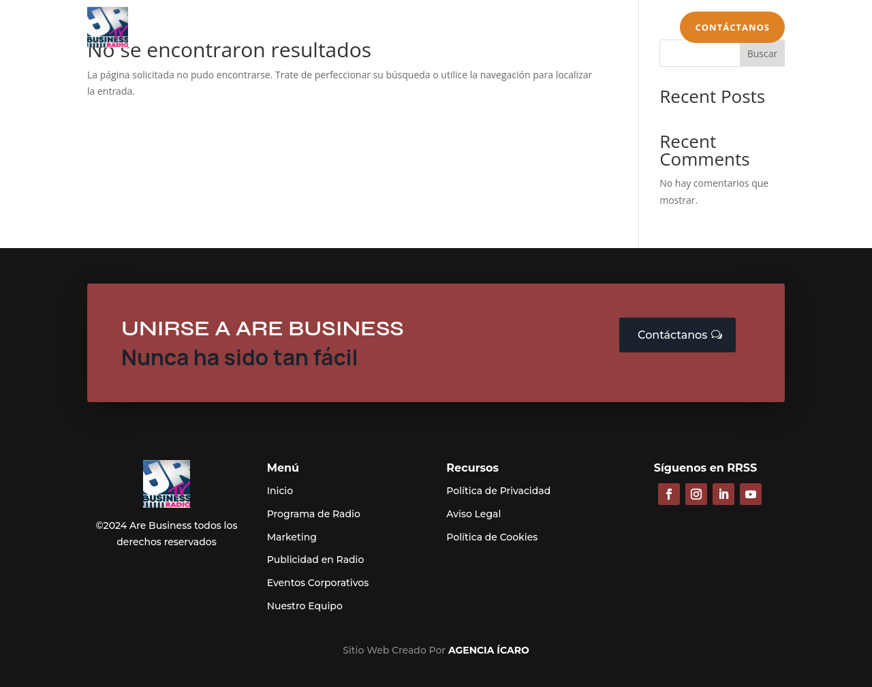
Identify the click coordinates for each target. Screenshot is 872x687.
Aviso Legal (473, 514)
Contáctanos (732, 27)
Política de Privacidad (498, 491)
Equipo (621, 29)
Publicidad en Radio (334, 29)
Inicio (145, 29)
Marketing (424, 29)
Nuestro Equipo (305, 606)
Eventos (487, 29)
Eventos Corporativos (318, 583)
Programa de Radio (222, 29)
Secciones (549, 29)
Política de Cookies (492, 537)
